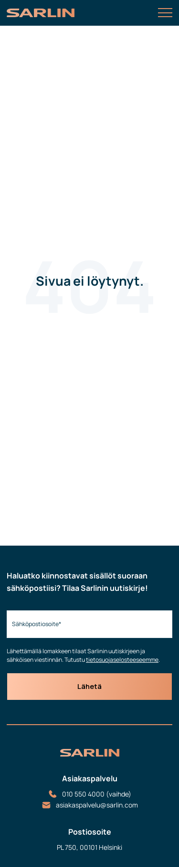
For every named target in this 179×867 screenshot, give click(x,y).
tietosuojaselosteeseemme (122, 660)
